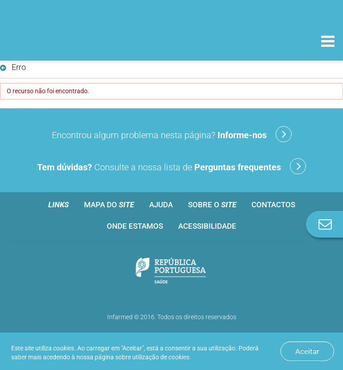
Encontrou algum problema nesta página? (172, 134)
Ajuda (161, 204)
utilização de (160, 357)
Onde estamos (135, 226)
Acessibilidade (207, 226)
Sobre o (212, 204)
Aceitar (307, 351)
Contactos (273, 204)
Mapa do (109, 204)
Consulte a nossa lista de (171, 166)
